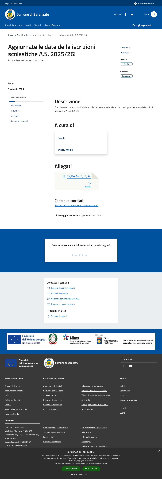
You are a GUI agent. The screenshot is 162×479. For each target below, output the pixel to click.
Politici (8, 404)
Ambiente (86, 399)
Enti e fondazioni (12, 400)
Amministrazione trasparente (94, 427)
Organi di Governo (13, 386)
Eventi (122, 412)
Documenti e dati (12, 413)
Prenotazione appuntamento (55, 427)
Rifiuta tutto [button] (91, 469)
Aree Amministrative (14, 390)
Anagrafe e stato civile (53, 386)
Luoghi (123, 408)
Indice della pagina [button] (18, 97)
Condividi (126, 47)
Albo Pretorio (87, 432)
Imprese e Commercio (52, 400)
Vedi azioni (126, 52)
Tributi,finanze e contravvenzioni (96, 395)
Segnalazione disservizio (54, 432)
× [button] (159, 451)
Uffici (7, 395)
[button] (81, 474)
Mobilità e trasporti (51, 409)
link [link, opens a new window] (106, 463)
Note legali (86, 441)
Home (10, 35)
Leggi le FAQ (48, 437)
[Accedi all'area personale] (144, 3)
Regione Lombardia (13, 3)
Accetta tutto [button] (71, 469)
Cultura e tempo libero (53, 390)
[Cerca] (154, 14)
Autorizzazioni (88, 409)
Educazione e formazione (92, 385)
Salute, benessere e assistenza (95, 404)
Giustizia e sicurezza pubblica (94, 390)
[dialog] (81, 463)
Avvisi (29, 35)
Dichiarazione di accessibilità (94, 446)
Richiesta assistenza (52, 441)
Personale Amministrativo (16, 409)
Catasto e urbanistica (52, 404)
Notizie (123, 386)
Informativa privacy (90, 437)
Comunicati (125, 390)
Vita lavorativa (49, 395)
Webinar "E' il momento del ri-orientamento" (76, 205)
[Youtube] (130, 14)
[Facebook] (124, 14)
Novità (20, 35)
